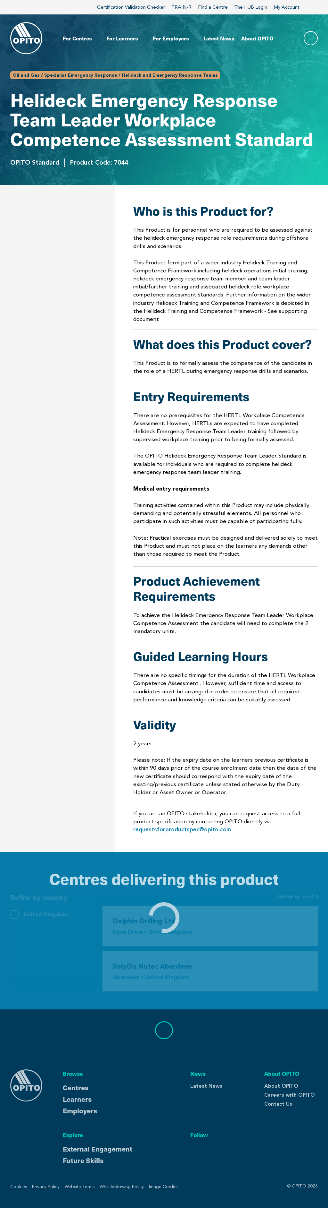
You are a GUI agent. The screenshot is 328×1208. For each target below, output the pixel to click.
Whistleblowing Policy (122, 1186)
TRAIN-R (181, 7)
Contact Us (278, 1104)
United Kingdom (46, 914)
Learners (77, 1099)
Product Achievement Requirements (42, 278)
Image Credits (163, 1186)
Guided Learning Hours (44, 301)
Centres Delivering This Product (48, 350)
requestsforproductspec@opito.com (182, 829)
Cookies (18, 1186)
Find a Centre (213, 7)
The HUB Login (250, 7)
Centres (75, 1087)
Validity (21, 321)
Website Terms (79, 1186)
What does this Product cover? (45, 231)
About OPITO (281, 1086)
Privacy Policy (46, 1186)
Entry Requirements (40, 254)
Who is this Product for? (47, 207)
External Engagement (97, 1148)
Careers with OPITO (289, 1095)
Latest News (206, 1086)
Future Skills (83, 1160)
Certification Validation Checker (131, 7)
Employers (80, 1110)
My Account (290, 7)
